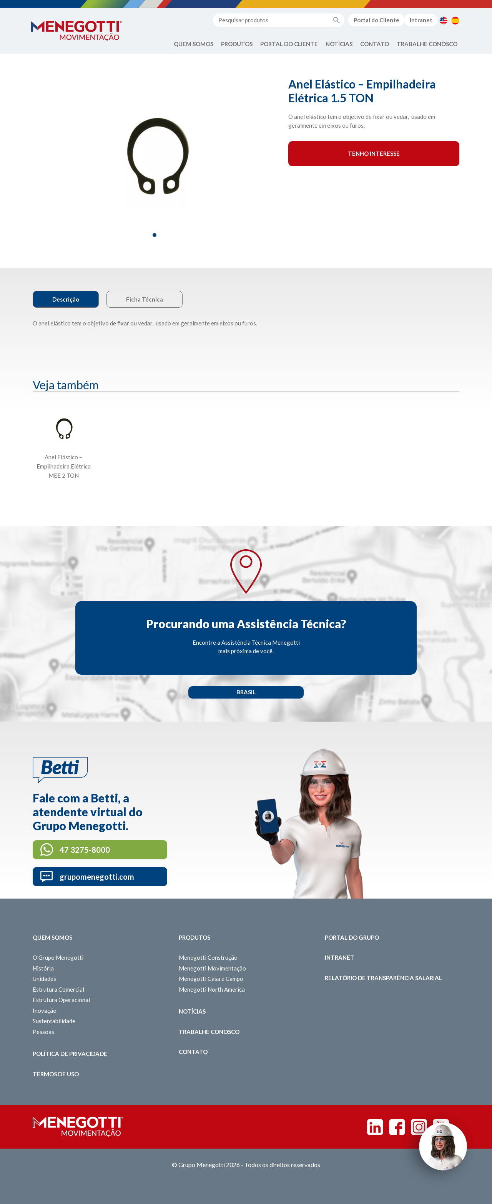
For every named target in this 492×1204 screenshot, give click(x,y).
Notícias (339, 43)
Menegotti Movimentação (212, 968)
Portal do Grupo (352, 937)
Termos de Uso (56, 1074)
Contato (374, 43)
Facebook (397, 1127)
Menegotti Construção (208, 957)
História (43, 968)
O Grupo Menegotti (58, 957)
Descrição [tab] (65, 299)
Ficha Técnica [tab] (144, 299)
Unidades (44, 978)
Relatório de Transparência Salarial (383, 977)
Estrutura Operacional (61, 999)
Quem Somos (193, 43)
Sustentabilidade (54, 1020)
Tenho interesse (374, 153)
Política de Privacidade (70, 1053)
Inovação (45, 1010)
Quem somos (52, 937)
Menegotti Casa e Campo (211, 978)
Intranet (421, 20)
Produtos (237, 43)
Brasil (246, 692)
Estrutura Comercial (58, 989)
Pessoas (43, 1031)
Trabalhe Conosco (427, 43)
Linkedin (375, 1127)
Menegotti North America (212, 989)
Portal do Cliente (376, 20)
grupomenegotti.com (97, 876)
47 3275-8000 (85, 849)
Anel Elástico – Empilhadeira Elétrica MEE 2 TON (64, 466)
